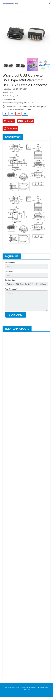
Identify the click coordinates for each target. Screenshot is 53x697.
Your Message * (11, 289)
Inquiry (9, 121)
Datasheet (10, 128)
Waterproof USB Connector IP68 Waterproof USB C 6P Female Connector (26, 107)
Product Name (10, 280)
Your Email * (10, 272)
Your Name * (10, 263)
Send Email (25, 121)
